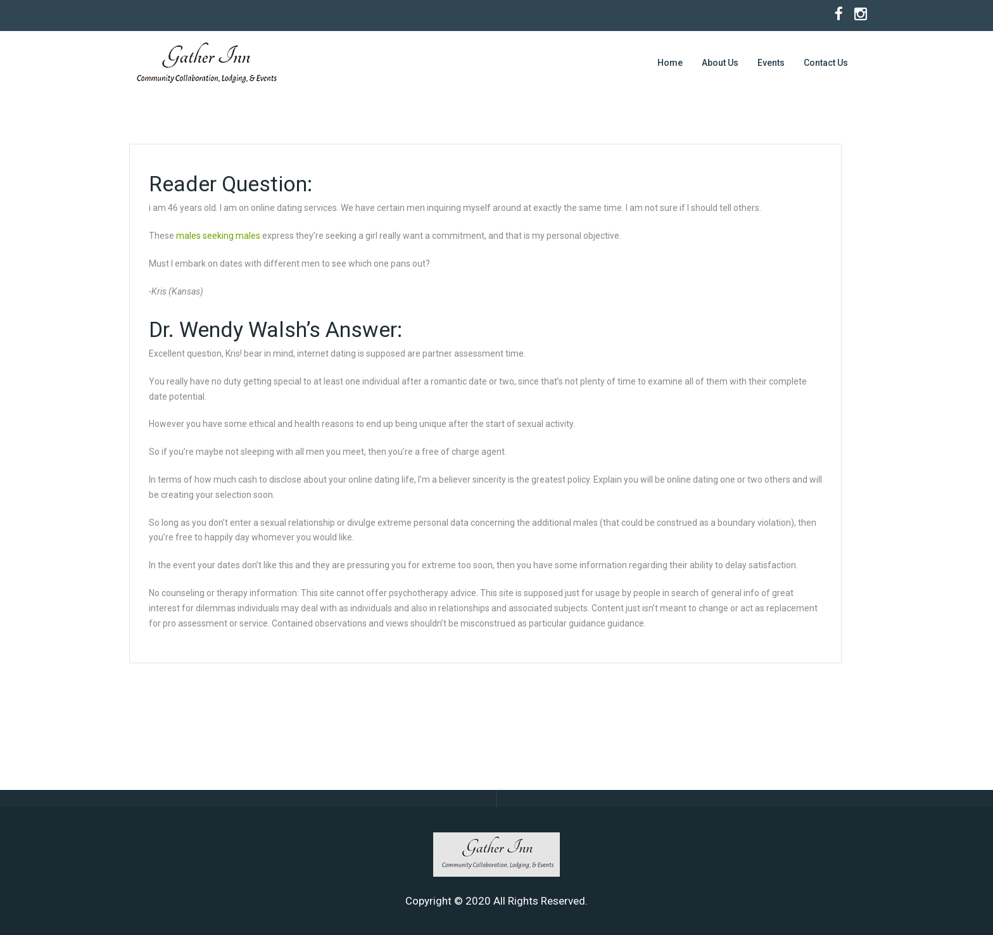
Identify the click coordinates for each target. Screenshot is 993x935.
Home (670, 63)
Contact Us (826, 63)
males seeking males (218, 236)
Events (771, 63)
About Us (720, 63)
